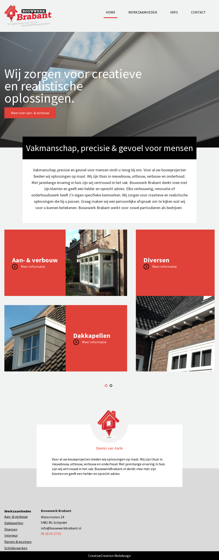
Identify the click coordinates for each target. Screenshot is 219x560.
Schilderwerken (15, 548)
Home (110, 12)
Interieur (11, 535)
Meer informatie (33, 266)
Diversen (10, 529)
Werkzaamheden (142, 12)
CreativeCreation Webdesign (109, 555)
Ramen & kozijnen (18, 541)
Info (174, 12)
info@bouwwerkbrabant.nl (61, 528)
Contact (198, 12)
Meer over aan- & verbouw (30, 113)
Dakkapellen (13, 523)
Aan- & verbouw (16, 516)
